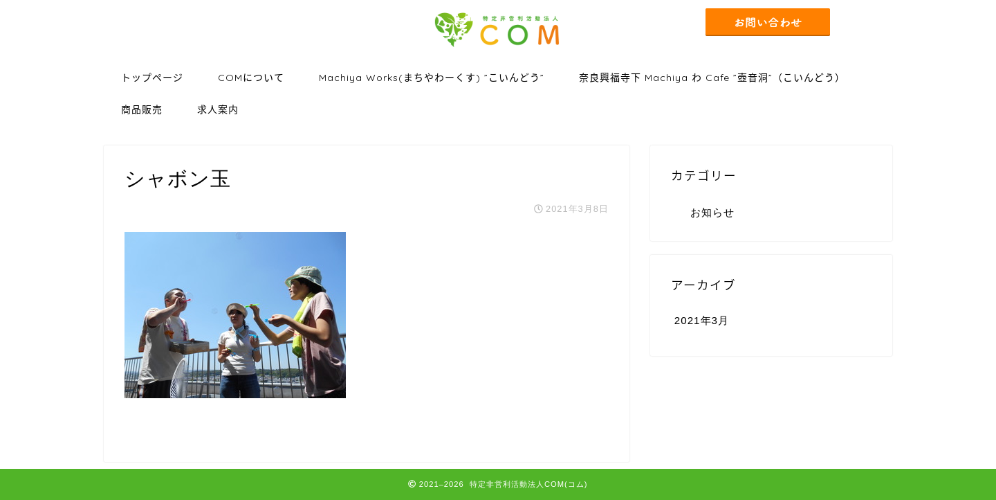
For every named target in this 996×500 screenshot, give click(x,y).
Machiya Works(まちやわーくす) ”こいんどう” (431, 77)
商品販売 (142, 109)
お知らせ (712, 212)
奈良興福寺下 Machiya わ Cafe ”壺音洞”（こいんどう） (712, 77)
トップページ (152, 77)
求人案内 (218, 109)
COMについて (251, 77)
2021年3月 (701, 320)
